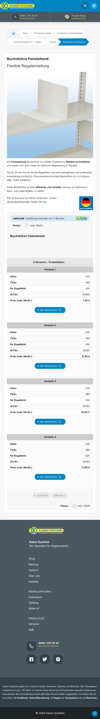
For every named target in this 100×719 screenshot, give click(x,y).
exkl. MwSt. (36, 225)
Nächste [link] (58, 343)
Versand (34, 472)
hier (45, 201)
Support (34, 418)
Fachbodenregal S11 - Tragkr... (28, 42)
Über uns (34, 424)
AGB (31, 478)
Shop (25, 33)
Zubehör (53, 42)
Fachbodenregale (42, 33)
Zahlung (34, 451)
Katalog (33, 429)
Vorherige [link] (42, 343)
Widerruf (34, 456)
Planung (34, 412)
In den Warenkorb (75, 273)
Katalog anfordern (40, 439)
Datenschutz (36, 466)
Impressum (35, 445)
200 (11, 269)
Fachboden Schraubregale (69, 33)
